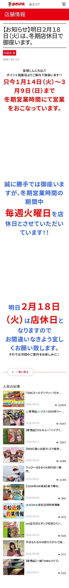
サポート (34, 535)
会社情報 (34, 543)
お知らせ (34, 502)
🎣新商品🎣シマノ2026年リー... (45, 286)
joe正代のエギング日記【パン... (44, 398)
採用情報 (34, 551)
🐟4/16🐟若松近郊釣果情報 (43, 379)
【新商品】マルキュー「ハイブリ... (44, 304)
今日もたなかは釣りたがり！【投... (45, 416)
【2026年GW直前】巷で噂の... (43, 360)
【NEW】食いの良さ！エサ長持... (44, 323)
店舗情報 (34, 518)
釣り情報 (34, 510)
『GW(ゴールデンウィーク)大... (44, 267)
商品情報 (34, 526)
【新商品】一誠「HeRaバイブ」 (42, 435)
